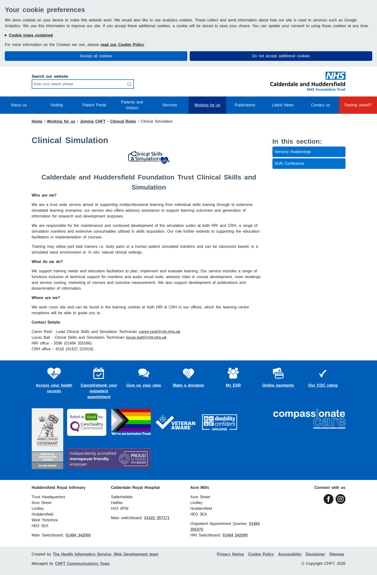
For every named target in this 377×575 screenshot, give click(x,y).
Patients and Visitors (132, 105)
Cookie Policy (261, 554)
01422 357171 (157, 518)
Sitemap (336, 554)
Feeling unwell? (358, 105)
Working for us (207, 105)
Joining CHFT (93, 121)
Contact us (320, 105)
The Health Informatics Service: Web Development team (105, 554)
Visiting (56, 105)
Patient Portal (94, 105)
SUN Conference (290, 163)
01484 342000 (78, 535)
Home (37, 121)
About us (19, 105)
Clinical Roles (123, 121)
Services (169, 105)
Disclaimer (315, 554)
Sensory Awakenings (293, 152)
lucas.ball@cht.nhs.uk (146, 337)
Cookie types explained (31, 35)
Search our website (50, 76)
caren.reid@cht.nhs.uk (159, 332)
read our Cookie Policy (122, 45)
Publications (245, 105)
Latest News (283, 105)
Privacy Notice (230, 554)
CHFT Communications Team (82, 564)
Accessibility (290, 554)
